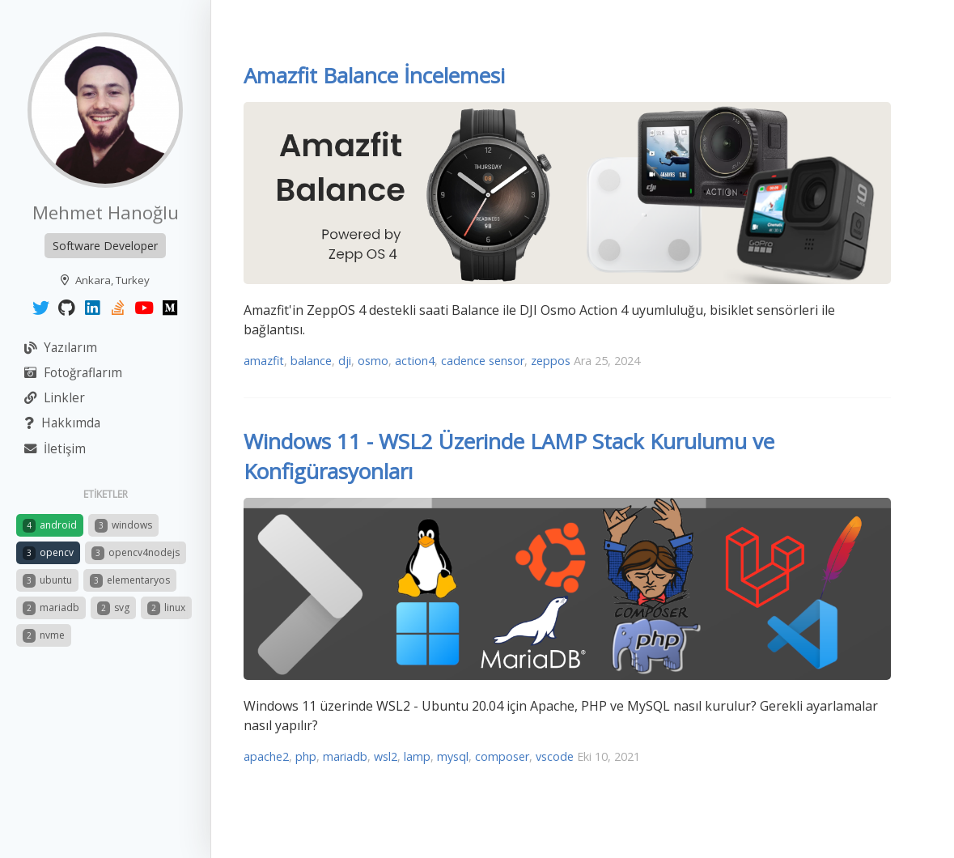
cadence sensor (482, 360)
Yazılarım (60, 347)
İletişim (55, 448)
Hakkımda (62, 422)
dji (344, 360)
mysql (453, 756)
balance (311, 360)
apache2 (266, 756)
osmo (373, 360)
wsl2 (385, 756)
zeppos (550, 360)
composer (502, 756)
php (305, 756)
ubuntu (47, 580)
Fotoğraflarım (73, 372)
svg (113, 608)
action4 (415, 360)
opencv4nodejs (135, 553)
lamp (417, 756)
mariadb (51, 608)
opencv (48, 553)
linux (166, 608)
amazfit (264, 360)
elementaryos (130, 580)
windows (123, 525)
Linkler (54, 397)
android (50, 525)
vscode (555, 756)
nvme (44, 635)
